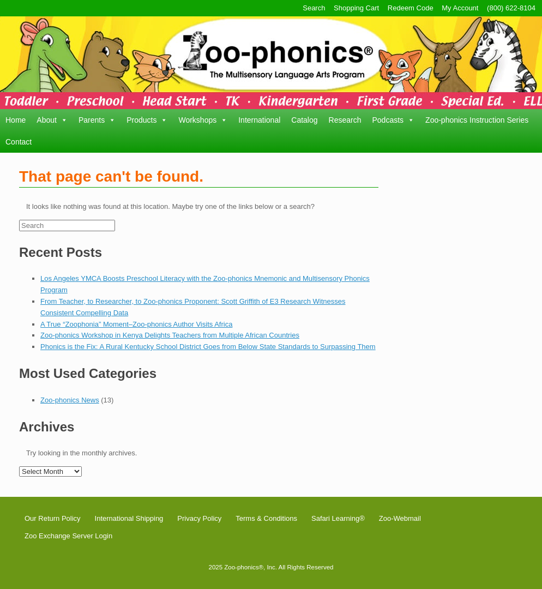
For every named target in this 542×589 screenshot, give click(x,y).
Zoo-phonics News (69, 400)
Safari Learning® (338, 518)
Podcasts (393, 120)
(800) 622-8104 (511, 8)
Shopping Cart (356, 8)
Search (314, 8)
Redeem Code (410, 8)
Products (147, 120)
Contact (18, 141)
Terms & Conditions (266, 518)
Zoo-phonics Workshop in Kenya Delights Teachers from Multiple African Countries (169, 335)
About (52, 120)
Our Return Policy (53, 518)
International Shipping (129, 518)
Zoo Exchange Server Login (68, 536)
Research (345, 120)
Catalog (304, 120)
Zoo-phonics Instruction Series (476, 120)
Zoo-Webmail (400, 518)
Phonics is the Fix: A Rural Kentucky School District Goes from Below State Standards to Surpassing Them (208, 346)
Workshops (202, 120)
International (259, 120)
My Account (460, 8)
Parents (97, 120)
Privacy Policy (199, 518)
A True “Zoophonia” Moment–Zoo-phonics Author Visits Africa (136, 324)
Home (15, 120)
